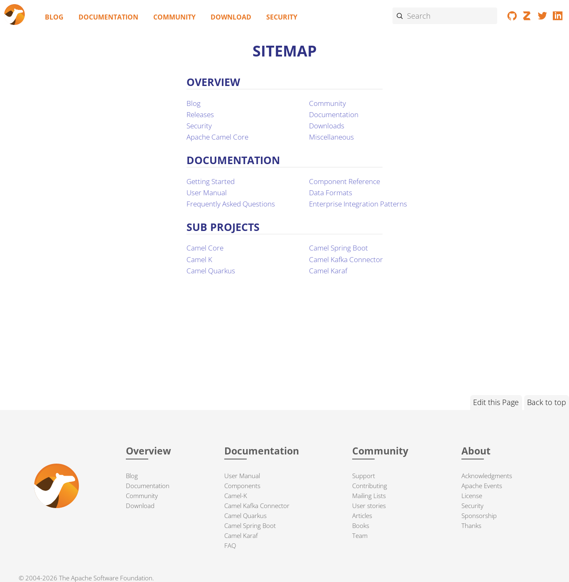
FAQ (230, 545)
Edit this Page (496, 402)
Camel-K (235, 495)
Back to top (546, 402)
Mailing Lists (369, 495)
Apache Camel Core (217, 137)
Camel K (199, 259)
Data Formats (330, 192)
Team (360, 535)
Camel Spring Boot (338, 248)
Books (360, 525)
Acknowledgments (486, 475)
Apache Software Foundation (111, 578)
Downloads (326, 125)
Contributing (369, 485)
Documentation (108, 17)
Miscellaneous (331, 137)
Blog (54, 17)
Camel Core (204, 248)
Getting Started (210, 181)
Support (363, 475)
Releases (200, 114)
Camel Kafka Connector (346, 259)
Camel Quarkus (210, 270)
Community (174, 17)
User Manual (206, 192)
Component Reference (344, 181)
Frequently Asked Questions (230, 204)
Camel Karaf (328, 270)
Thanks (471, 525)
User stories (369, 505)
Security (281, 17)
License (471, 495)
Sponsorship (479, 515)
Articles (362, 515)
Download (231, 17)
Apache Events (481, 485)
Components (242, 485)
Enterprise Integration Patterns (358, 204)
